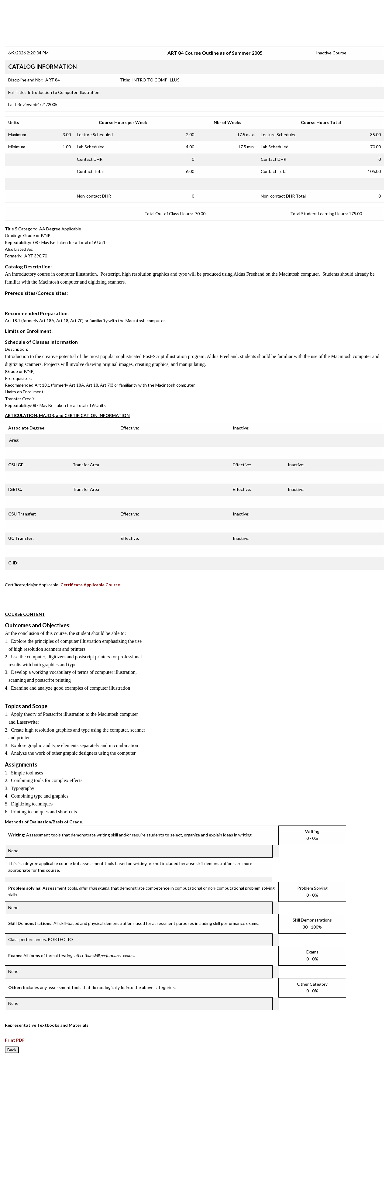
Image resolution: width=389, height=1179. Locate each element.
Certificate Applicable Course (90, 584)
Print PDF (15, 1040)
